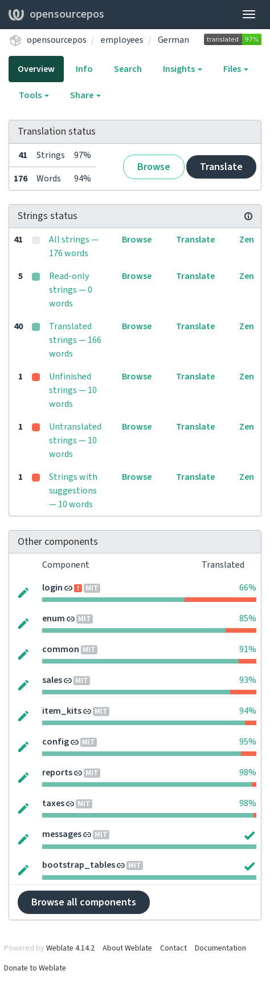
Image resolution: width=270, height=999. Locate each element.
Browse (153, 167)
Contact (173, 948)
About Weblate (127, 948)
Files (235, 69)
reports (57, 772)
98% (247, 772)
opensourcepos (56, 14)
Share (85, 95)
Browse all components (83, 902)
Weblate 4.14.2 (70, 948)
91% (247, 649)
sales (52, 680)
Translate (221, 167)
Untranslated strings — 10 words (75, 440)
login (52, 587)
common (60, 649)
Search (128, 69)
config (55, 741)
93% (247, 680)
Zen (246, 239)
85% (247, 618)
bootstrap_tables (78, 865)
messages (61, 834)
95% (247, 741)
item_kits (61, 711)
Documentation (220, 948)
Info (84, 69)
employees (122, 40)
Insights (182, 69)
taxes (53, 803)
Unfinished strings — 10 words (73, 390)
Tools (34, 95)
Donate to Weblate (35, 968)
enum (53, 618)
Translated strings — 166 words (75, 340)
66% (247, 587)
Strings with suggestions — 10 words (73, 491)
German (173, 40)
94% (247, 711)
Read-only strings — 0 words (70, 290)
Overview (36, 69)
